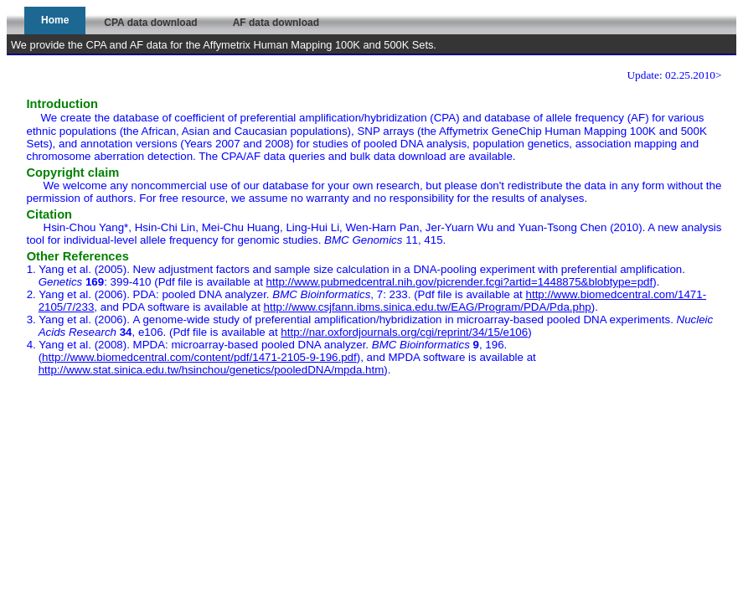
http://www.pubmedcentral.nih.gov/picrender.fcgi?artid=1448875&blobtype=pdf (459, 282)
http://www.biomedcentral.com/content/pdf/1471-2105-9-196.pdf (199, 357)
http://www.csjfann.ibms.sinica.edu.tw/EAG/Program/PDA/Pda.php (427, 307)
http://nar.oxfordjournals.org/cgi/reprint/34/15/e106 (404, 332)
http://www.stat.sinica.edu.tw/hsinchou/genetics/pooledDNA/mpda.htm (211, 369)
